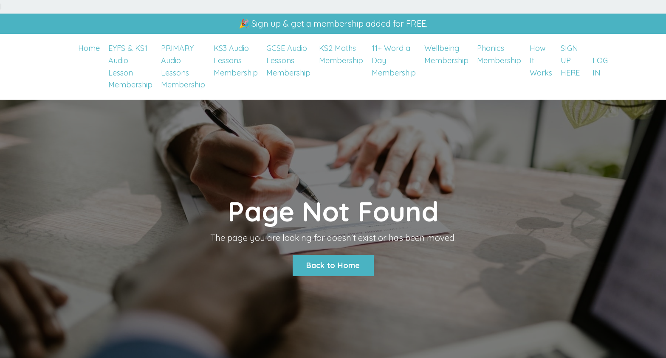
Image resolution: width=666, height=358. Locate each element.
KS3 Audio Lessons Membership (236, 60)
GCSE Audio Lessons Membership (288, 60)
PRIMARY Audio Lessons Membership (183, 66)
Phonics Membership (499, 54)
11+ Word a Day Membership (394, 60)
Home (89, 48)
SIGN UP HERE (570, 60)
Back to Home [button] (333, 265)
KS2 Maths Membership (341, 54)
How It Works (541, 60)
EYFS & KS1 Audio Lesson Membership (130, 66)
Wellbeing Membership (446, 54)
